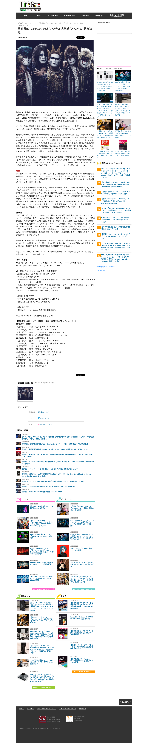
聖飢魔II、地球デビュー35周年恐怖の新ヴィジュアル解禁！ (42, 492)
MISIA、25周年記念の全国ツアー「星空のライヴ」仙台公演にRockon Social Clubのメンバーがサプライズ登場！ (41, 551)
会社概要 (82, 709)
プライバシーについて (67, 709)
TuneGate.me (101, 270)
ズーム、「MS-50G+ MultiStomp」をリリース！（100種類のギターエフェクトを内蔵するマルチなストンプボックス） (116, 210)
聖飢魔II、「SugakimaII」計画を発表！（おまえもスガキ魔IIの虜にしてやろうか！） (51, 469)
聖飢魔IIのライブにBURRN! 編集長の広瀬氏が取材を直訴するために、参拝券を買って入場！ (53, 481)
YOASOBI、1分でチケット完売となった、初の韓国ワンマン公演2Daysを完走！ (41, 578)
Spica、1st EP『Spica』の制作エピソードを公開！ (82, 549)
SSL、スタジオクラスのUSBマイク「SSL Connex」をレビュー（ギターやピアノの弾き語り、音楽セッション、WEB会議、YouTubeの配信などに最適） (42, 677)
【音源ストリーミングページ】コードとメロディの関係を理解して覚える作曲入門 (81, 646)
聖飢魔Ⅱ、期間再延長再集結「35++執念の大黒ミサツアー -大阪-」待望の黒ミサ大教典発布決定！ (56, 444)
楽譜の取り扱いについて (46, 709)
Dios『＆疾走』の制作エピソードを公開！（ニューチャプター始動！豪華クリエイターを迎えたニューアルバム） (81, 537)
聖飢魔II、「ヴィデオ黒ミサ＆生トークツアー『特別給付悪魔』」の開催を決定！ (49, 486)
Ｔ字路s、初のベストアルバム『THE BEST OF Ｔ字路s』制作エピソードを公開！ (82, 508)
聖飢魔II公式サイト (45, 424)
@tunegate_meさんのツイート (106, 267)
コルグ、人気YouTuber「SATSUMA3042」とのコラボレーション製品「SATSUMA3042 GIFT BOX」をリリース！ (41, 523)
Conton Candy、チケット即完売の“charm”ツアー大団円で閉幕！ (41, 563)
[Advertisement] (90, 5)
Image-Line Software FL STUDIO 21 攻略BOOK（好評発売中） (81, 618)
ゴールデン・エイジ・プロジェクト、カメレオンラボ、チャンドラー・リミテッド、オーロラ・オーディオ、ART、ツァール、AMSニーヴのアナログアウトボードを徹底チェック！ (115, 173)
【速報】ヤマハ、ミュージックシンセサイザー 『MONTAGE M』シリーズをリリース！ (115, 236)
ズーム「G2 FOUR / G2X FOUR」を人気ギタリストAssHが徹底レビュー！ (82, 564)
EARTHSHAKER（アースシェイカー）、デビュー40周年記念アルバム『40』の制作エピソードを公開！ (82, 523)
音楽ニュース (44, 418)
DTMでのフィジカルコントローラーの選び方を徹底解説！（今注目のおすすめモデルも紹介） (115, 220)
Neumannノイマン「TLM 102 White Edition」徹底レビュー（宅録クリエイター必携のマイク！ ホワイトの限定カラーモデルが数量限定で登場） (41, 634)
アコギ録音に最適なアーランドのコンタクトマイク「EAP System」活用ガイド (42, 662)
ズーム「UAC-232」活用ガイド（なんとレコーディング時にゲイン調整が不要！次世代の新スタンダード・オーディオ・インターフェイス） (41, 606)
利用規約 (30, 709)
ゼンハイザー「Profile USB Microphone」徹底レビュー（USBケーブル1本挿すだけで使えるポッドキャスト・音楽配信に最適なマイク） (42, 649)
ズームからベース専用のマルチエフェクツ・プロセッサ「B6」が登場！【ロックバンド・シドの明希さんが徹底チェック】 (81, 579)
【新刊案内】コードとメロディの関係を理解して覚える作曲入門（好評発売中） (81, 632)
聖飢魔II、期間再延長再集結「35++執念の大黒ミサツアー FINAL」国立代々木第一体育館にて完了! (55, 449)
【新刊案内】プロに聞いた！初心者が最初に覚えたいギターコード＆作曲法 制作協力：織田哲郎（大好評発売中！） (81, 605)
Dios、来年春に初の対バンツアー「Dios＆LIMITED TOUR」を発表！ (41, 536)
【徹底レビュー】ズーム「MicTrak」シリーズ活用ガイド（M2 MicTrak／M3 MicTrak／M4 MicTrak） (41, 620)
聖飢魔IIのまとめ (43, 412)
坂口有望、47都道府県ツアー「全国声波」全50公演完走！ (41, 507)
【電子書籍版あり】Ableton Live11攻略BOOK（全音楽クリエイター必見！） (81, 661)
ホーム (21, 709)
